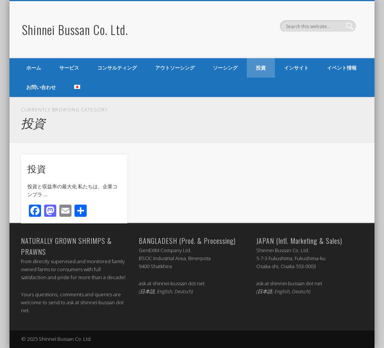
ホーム (33, 67)
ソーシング (225, 67)
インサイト (296, 67)
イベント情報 (342, 67)
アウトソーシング (175, 67)
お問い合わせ (41, 87)
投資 (261, 67)
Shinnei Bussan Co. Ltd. (75, 29)
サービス (69, 67)
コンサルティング (117, 67)
